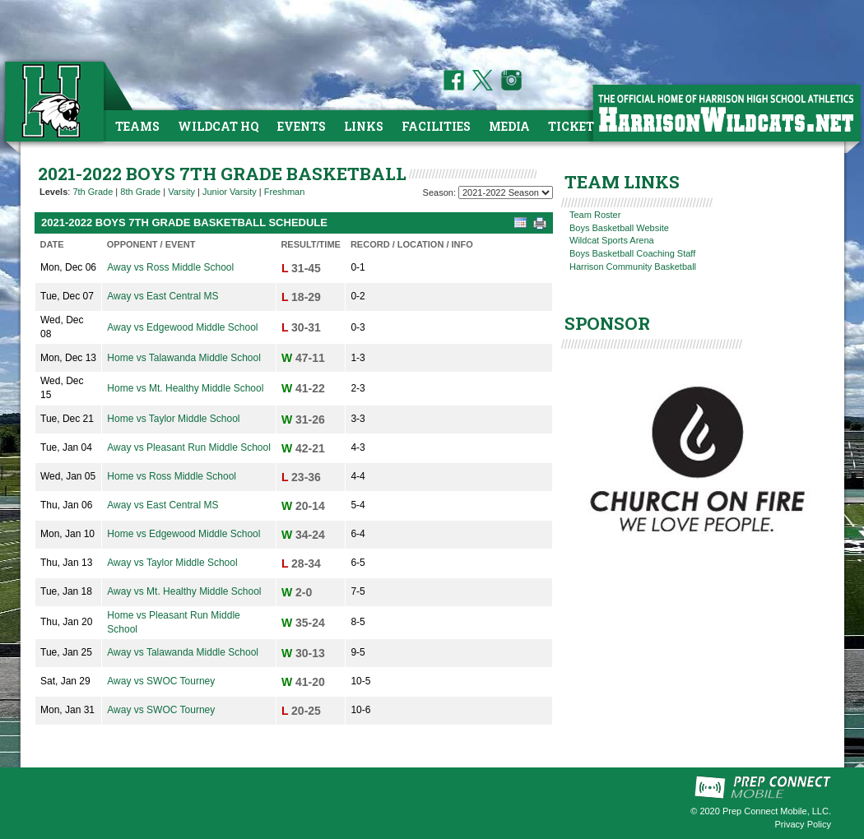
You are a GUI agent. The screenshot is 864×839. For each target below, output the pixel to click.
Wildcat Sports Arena (611, 240)
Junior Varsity (229, 192)
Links (363, 126)
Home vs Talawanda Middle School (184, 358)
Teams (137, 126)
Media (509, 126)
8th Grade (140, 192)
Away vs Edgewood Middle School (182, 327)
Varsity (181, 192)
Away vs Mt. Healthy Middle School (184, 591)
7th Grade (92, 192)
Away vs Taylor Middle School (172, 562)
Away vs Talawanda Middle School (182, 652)
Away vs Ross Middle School (170, 267)
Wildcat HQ (218, 126)
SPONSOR (607, 323)
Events (301, 126)
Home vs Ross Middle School (171, 476)
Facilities (436, 126)
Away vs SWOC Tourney (161, 681)
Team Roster (594, 215)
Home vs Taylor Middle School (173, 418)
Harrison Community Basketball (632, 266)
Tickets (575, 126)
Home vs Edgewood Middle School (183, 534)
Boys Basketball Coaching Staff (632, 253)
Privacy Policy (803, 824)
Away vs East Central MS (162, 296)
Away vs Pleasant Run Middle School (189, 447)
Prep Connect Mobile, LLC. (776, 811)
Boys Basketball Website (619, 228)
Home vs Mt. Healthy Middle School (185, 388)
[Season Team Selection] (505, 192)
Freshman (284, 192)
